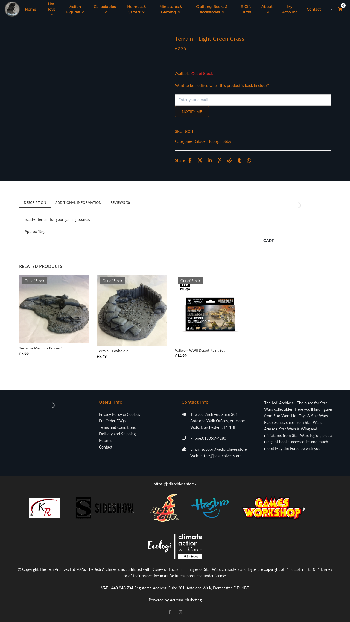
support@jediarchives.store (224, 449)
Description (35, 202)
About (266, 9)
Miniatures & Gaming (170, 9)
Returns (105, 440)
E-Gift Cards (246, 9)
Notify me (192, 111)
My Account (289, 9)
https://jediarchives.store (220, 455)
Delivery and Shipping (117, 434)
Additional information (78, 202)
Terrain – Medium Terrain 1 (41, 348)
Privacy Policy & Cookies (119, 414)
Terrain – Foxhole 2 (112, 350)
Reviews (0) (120, 202)
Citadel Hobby (206, 141)
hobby (225, 141)
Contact (314, 9)
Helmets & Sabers (136, 9)
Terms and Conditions (117, 427)
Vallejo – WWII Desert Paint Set (200, 350)
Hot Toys (51, 9)
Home (30, 9)
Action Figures (75, 9)
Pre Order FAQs (112, 420)
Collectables (105, 9)
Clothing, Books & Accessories (212, 9)
